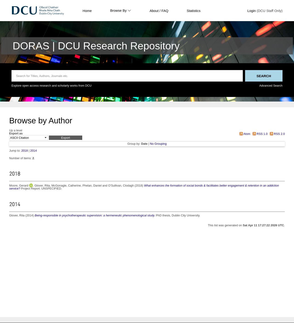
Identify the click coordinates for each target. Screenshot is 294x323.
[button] (65, 138)
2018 (24, 150)
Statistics (194, 11)
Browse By (120, 10)
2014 (33, 150)
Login (251, 11)
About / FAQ (159, 11)
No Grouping (158, 143)
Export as (16, 133)
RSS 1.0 (259, 134)
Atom (244, 134)
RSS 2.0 (276, 134)
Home (87, 11)
